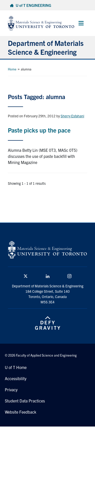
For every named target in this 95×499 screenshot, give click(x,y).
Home (12, 69)
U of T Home (16, 367)
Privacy (11, 389)
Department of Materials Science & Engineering (46, 47)
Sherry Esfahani (72, 116)
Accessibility (15, 378)
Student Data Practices (25, 400)
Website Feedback (20, 411)
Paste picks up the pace (39, 130)
